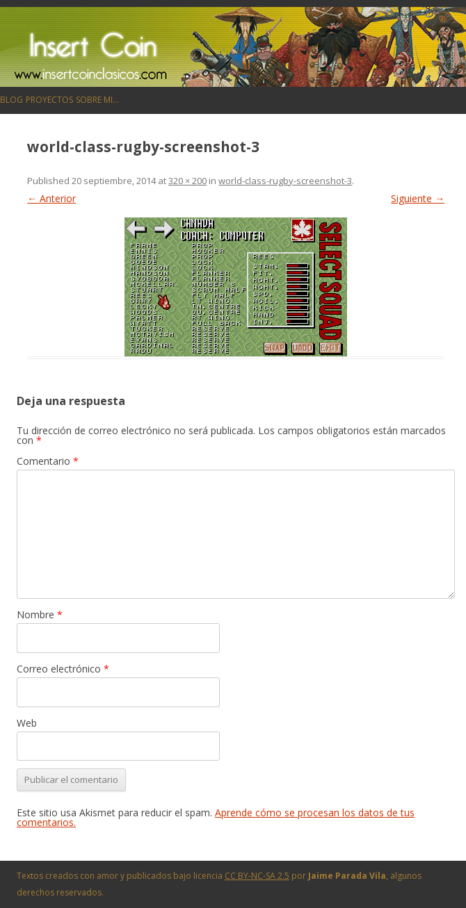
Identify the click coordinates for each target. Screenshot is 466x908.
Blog (11, 100)
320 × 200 (187, 180)
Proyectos (49, 100)
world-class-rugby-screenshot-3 (285, 180)
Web (27, 722)
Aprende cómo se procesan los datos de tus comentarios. (216, 817)
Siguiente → (417, 198)
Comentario (48, 461)
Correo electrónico (63, 668)
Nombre (40, 614)
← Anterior (51, 198)
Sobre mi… (97, 100)
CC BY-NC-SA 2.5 (257, 876)
